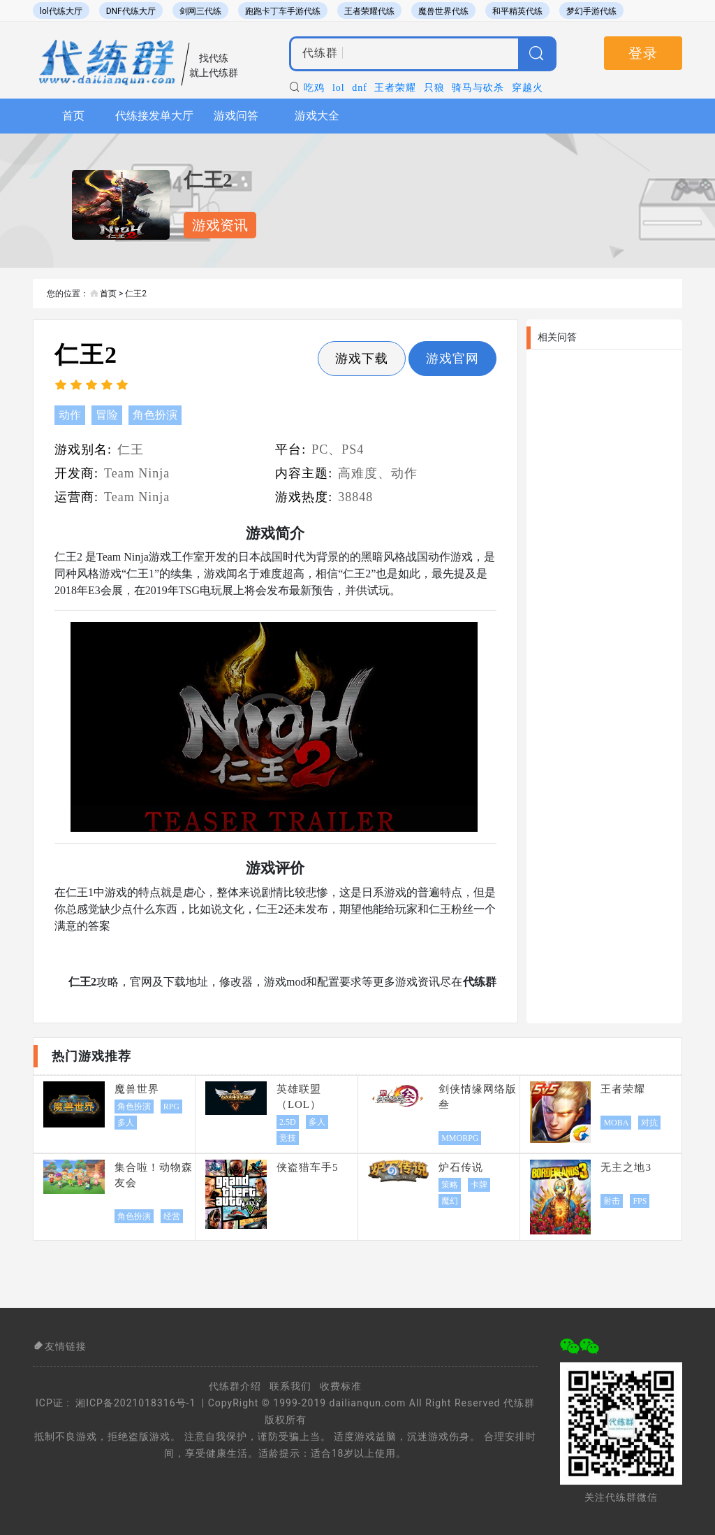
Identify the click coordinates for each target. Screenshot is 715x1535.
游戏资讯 (220, 225)
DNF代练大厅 (131, 11)
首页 (73, 115)
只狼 (434, 87)
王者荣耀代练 (369, 11)
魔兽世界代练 (443, 11)
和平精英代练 (517, 11)
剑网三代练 (200, 11)
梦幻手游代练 (591, 11)
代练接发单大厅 (154, 115)
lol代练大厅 (61, 11)
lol (338, 87)
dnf (359, 87)
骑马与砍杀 (478, 87)
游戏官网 (452, 359)
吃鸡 (314, 87)
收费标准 (341, 1386)
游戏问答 (236, 115)
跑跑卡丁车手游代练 (282, 11)
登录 (643, 53)
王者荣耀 (395, 87)
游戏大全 (317, 115)
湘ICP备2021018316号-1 (135, 1402)
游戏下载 (361, 359)
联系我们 (290, 1386)
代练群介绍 (235, 1386)
